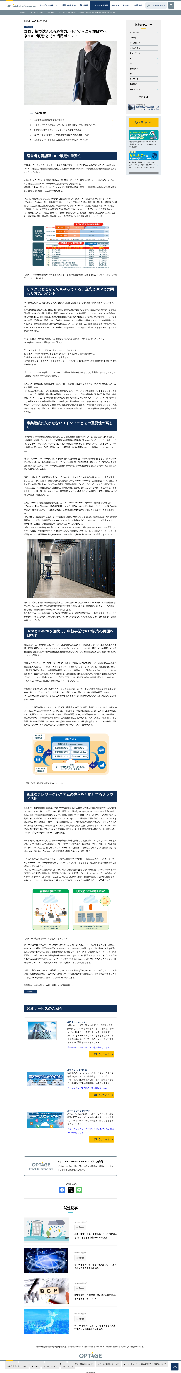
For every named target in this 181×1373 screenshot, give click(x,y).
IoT (131, 64)
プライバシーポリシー (42, 1364)
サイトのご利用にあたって (80, 1364)
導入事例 (84, 5)
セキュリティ (135, 48)
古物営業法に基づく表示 (134, 1364)
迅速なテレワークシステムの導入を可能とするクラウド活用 (61, 140)
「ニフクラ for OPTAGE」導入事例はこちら (87, 1088)
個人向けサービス (157, 1364)
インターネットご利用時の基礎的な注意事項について (107, 1364)
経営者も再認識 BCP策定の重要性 (49, 120)
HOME (22, 12)
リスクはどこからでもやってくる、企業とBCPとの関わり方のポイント (66, 125)
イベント (115, 5)
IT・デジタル (135, 33)
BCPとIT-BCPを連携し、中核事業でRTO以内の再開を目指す (61, 135)
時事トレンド (135, 89)
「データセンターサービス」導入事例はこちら (88, 1047)
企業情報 (138, 5)
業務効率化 (134, 69)
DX (131, 74)
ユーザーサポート (158, 5)
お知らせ (126, 5)
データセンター (136, 43)
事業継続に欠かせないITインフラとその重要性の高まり (59, 130)
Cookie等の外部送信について (61, 1364)
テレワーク (134, 79)
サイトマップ (170, 1364)
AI (130, 58)
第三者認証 (10, 1364)
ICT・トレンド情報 (100, 5)
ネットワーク (135, 53)
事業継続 (51, 12)
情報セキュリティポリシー (24, 1364)
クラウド (133, 38)
